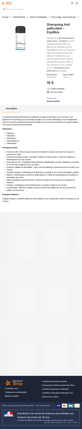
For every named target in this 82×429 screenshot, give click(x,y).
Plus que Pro (29, 405)
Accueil (5, 17)
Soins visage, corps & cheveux (63, 17)
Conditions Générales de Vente (54, 381)
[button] (72, 3)
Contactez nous (11, 388)
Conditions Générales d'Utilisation (55, 389)
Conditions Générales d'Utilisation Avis (57, 393)
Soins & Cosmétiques (38, 17)
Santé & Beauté (19, 17)
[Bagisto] (7, 3)
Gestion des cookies (50, 397)
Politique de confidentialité (16, 392)
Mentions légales (12, 396)
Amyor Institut (53, 101)
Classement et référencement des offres (58, 385)
